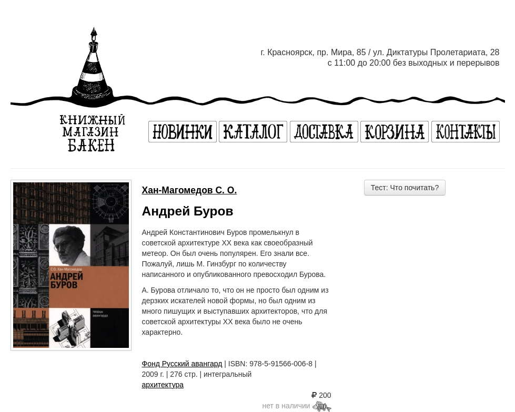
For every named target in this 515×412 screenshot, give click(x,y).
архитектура (163, 384)
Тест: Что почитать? (405, 187)
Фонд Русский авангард (182, 363)
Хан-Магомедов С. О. (189, 190)
